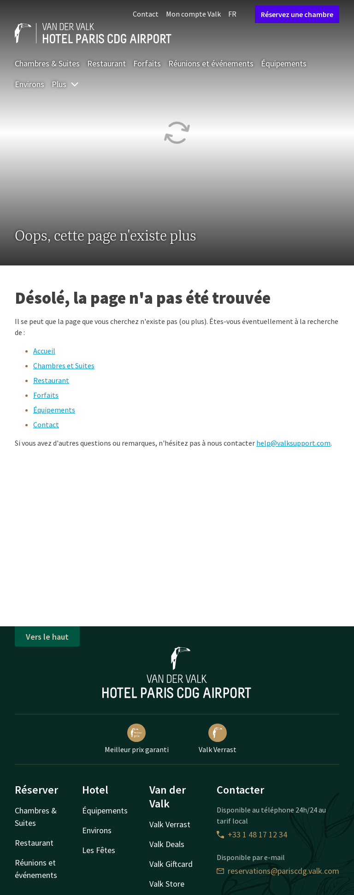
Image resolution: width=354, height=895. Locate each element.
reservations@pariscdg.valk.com (278, 871)
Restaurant (106, 63)
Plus (65, 84)
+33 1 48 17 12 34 (252, 834)
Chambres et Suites (63, 365)
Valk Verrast (217, 739)
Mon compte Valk (193, 13)
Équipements (284, 63)
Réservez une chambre (297, 14)
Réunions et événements (211, 63)
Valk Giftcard (171, 864)
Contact (146, 13)
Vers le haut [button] (47, 636)
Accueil (44, 350)
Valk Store (166, 883)
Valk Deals (166, 844)
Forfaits (147, 63)
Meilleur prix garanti (137, 739)
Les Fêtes (98, 850)
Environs (29, 84)
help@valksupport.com (293, 443)
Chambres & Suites (47, 63)
